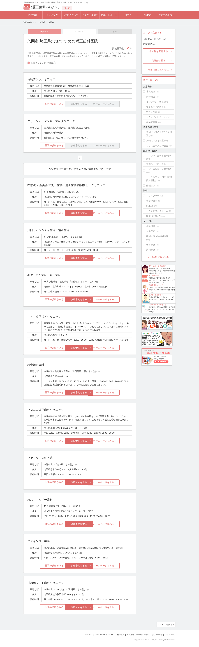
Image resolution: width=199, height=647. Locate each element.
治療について (71, 15)
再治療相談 (151, 122)
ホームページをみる (114, 213)
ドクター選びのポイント (157, 295)
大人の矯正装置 (154, 275)
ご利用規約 (116, 634)
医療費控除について (156, 285)
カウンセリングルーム (157, 211)
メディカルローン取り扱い (159, 169)
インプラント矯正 (155, 102)
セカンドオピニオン (156, 117)
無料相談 (150, 226)
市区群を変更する (158, 51)
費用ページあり (154, 164)
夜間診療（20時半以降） (158, 236)
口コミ (128, 15)
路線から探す (159, 60)
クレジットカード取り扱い (159, 155)
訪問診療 (150, 249)
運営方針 (127, 634)
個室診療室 (151, 201)
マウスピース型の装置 (157, 145)
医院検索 (32, 15)
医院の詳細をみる (44, 104)
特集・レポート (109, 15)
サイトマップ (170, 634)
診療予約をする (80, 213)
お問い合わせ (155, 634)
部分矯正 (150, 96)
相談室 (147, 15)
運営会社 (82, 634)
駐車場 (149, 206)
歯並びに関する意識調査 (157, 266)
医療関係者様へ (166, 15)
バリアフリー (152, 195)
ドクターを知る (90, 15)
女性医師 (150, 231)
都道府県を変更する (158, 69)
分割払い (150, 185)
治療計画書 (151, 112)
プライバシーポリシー (98, 634)
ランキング (52, 15)
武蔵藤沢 (149, 44)
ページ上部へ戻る (166, 625)
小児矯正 (150, 91)
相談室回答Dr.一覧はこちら (158, 305)
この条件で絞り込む (158, 256)
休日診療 (150, 244)
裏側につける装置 (155, 140)
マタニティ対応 (154, 107)
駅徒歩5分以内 (153, 216)
